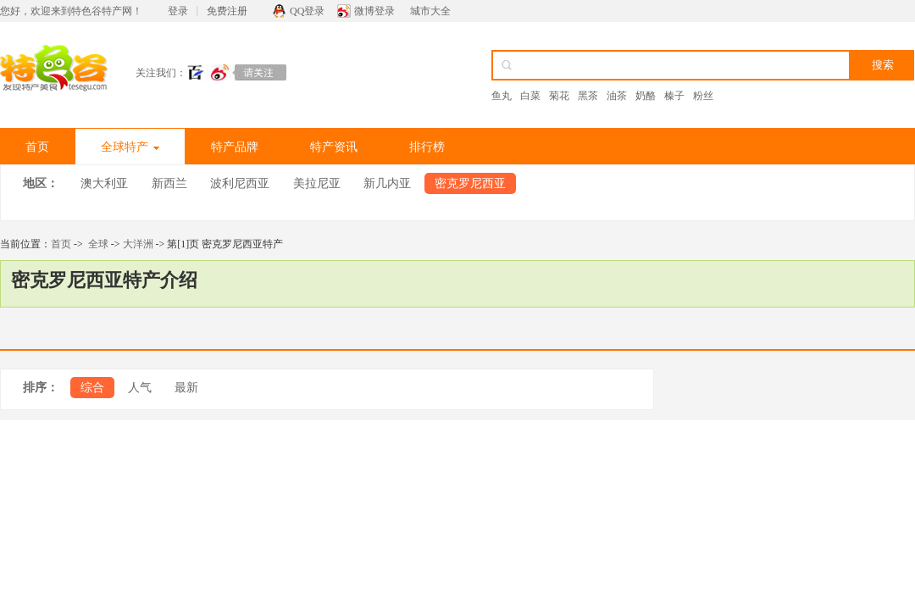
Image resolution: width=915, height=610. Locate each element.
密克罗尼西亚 (470, 183)
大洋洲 (138, 244)
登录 (178, 11)
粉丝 (703, 96)
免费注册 (227, 11)
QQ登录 (307, 11)
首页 (37, 147)
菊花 (559, 96)
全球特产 (130, 147)
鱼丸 (501, 96)
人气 (140, 387)
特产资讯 (334, 147)
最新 (186, 387)
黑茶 (588, 96)
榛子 (674, 96)
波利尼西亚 (239, 183)
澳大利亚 (104, 183)
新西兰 (169, 183)
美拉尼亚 (317, 183)
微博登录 (374, 11)
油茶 (617, 96)
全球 (98, 244)
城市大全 (430, 11)
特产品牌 (234, 147)
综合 (92, 387)
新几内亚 (387, 183)
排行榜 (427, 147)
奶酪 (645, 96)
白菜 (530, 96)
